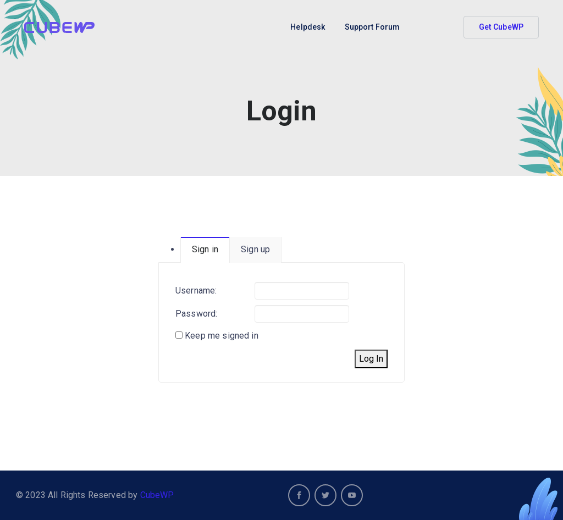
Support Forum (372, 27)
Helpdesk (307, 27)
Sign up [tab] (255, 249)
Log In (371, 358)
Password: (196, 313)
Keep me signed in (221, 335)
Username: (196, 290)
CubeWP (157, 495)
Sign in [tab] (205, 249)
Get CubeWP (501, 27)
